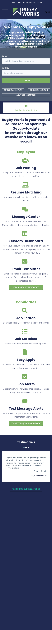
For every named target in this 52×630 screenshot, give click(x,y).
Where (5, 67)
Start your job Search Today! (26, 423)
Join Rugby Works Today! (26, 287)
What (5, 56)
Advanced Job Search (26, 95)
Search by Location (39, 90)
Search (26, 80)
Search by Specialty (13, 90)
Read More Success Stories (26, 489)
